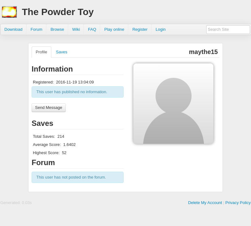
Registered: (43, 82)
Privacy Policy (238, 202)
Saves (61, 52)
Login (161, 29)
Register (139, 29)
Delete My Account (205, 202)
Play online (114, 29)
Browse (57, 29)
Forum (37, 29)
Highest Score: (46, 152)
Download (13, 29)
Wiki (76, 29)
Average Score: (47, 144)
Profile (41, 52)
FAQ (92, 29)
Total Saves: (44, 136)
